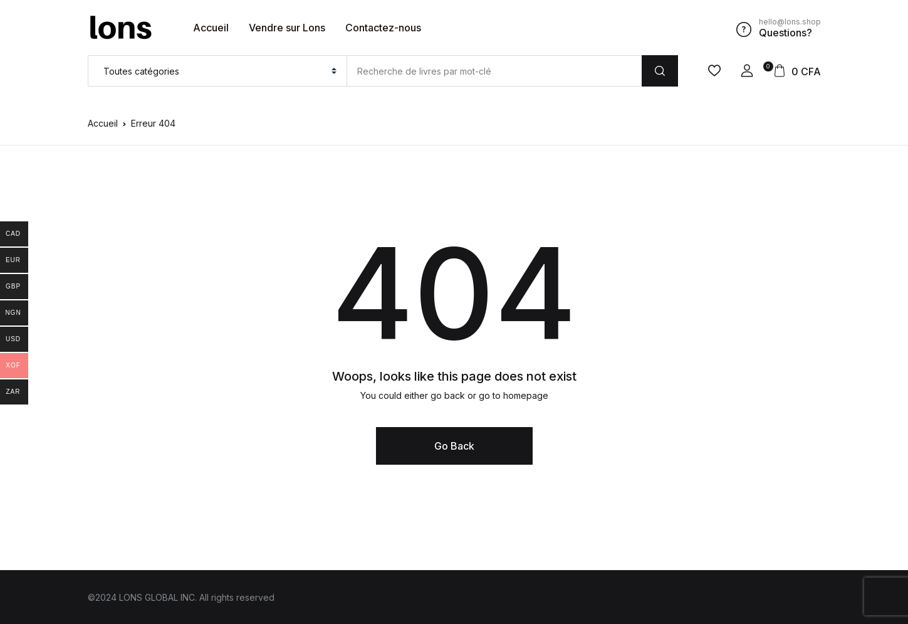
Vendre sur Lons (287, 27)
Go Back (454, 446)
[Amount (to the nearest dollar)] (494, 71)
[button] (747, 70)
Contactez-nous (383, 27)
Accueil (211, 27)
